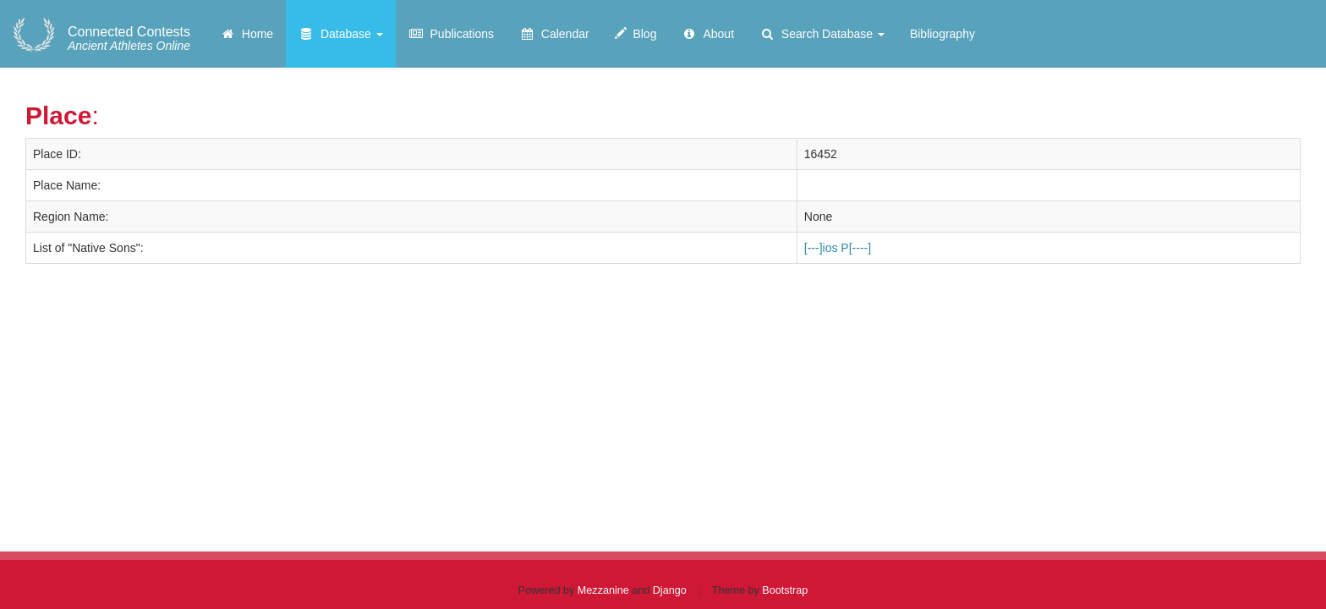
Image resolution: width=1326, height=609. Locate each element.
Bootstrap (785, 590)
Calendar (554, 34)
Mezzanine (603, 590)
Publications (451, 34)
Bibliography (942, 34)
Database (341, 34)
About (708, 34)
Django (670, 590)
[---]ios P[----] (837, 248)
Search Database (822, 34)
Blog (636, 34)
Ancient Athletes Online (129, 38)
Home (246, 34)
